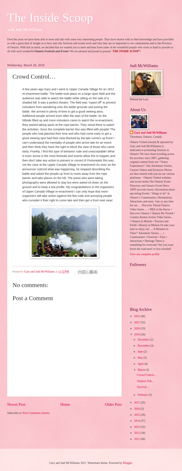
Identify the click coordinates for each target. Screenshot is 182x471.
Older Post (113, 404)
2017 (137, 402)
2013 (137, 426)
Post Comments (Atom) (36, 413)
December (144, 339)
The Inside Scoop (50, 17)
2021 (137, 322)
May (141, 357)
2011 (137, 439)
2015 (137, 414)
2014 (137, 420)
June (141, 351)
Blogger (127, 462)
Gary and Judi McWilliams (150, 132)
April (141, 363)
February (143, 394)
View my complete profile (144, 254)
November (144, 345)
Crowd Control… (147, 374)
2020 (137, 328)
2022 (137, 316)
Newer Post (16, 404)
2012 (137, 432)
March (142, 369)
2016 (137, 408)
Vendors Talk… (146, 381)
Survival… (143, 387)
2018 (137, 334)
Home (65, 404)
